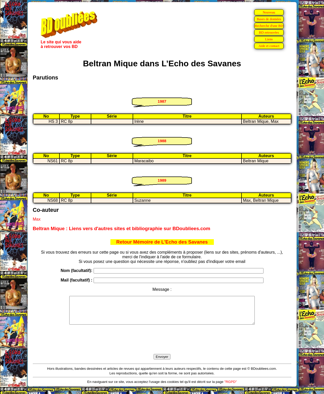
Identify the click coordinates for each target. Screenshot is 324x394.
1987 (162, 101)
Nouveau (269, 12)
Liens (269, 39)
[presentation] (162, 345)
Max (37, 219)
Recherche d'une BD (269, 26)
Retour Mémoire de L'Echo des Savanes (162, 242)
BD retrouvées (269, 32)
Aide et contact (269, 46)
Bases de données (269, 19)
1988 (162, 141)
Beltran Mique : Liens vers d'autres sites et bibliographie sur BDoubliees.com (121, 228)
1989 (162, 180)
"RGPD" (230, 387)
